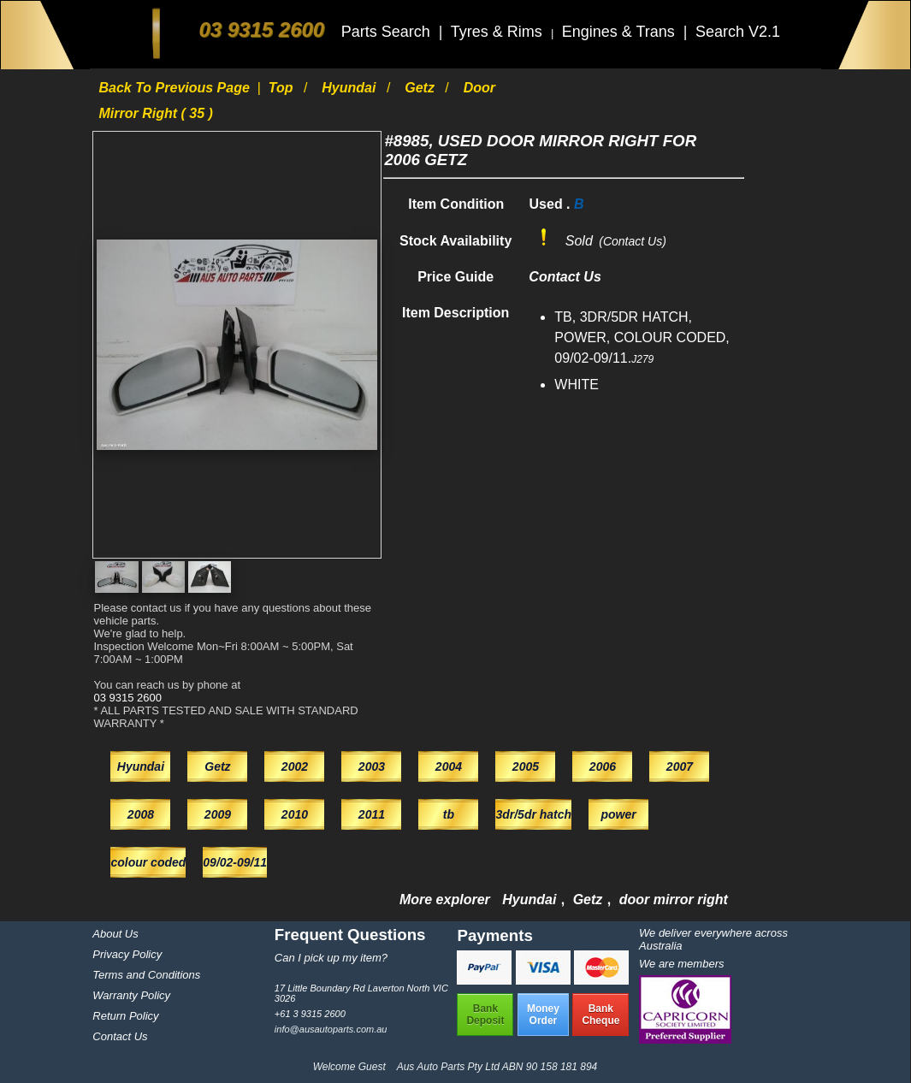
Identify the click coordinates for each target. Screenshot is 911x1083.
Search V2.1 (737, 31)
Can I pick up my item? (331, 957)
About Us (115, 933)
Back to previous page (175, 87)
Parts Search (388, 31)
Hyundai (351, 87)
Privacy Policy (127, 954)
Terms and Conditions (146, 974)
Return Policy (125, 1015)
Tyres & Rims (499, 31)
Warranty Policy (131, 995)
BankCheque (600, 1015)
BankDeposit (485, 1015)
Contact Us (119, 1036)
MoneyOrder (543, 1015)
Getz (421, 87)
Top (283, 87)
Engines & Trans (620, 31)
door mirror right (673, 899)
